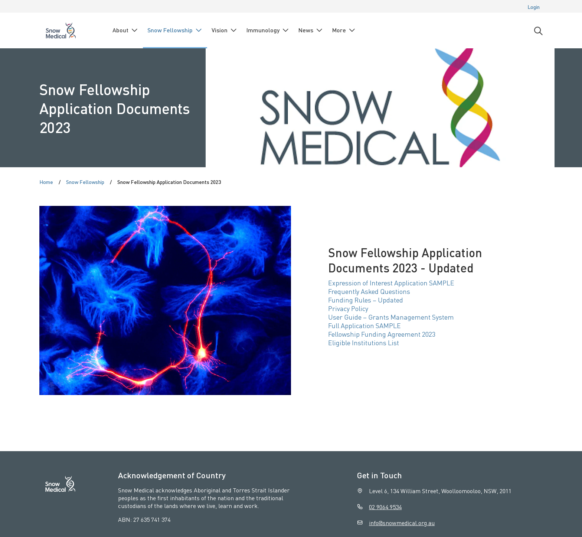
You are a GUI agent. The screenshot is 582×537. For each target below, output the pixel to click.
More (344, 30)
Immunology (268, 30)
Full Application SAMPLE (364, 325)
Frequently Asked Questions (369, 291)
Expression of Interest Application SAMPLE (391, 282)
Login (533, 6)
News (310, 30)
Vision (225, 30)
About (125, 30)
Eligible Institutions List (363, 342)
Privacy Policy (348, 308)
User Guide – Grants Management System (391, 317)
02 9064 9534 (385, 507)
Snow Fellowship (175, 30)
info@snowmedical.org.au (402, 523)
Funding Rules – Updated (365, 299)
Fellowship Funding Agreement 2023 (381, 334)
